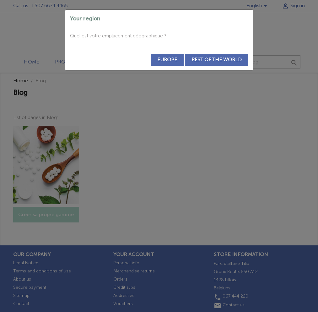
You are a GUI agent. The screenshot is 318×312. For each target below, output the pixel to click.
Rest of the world (216, 60)
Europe (167, 60)
